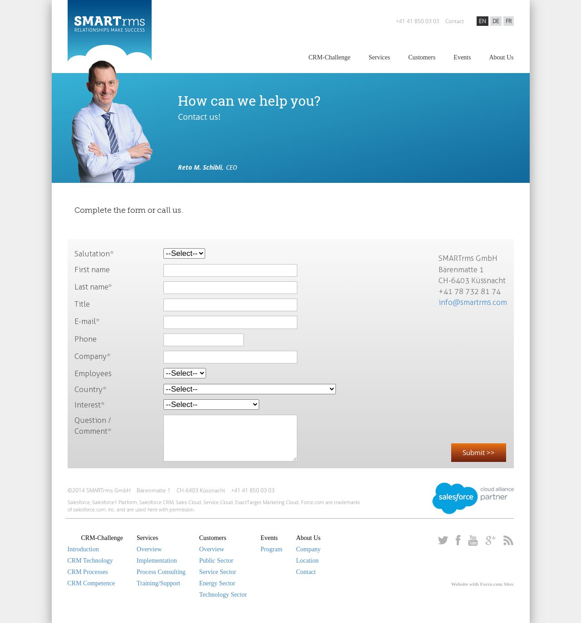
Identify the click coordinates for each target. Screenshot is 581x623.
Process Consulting (161, 572)
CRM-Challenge (329, 57)
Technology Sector (223, 594)
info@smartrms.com (472, 302)
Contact (454, 21)
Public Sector (216, 560)
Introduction (83, 549)
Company (308, 549)
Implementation (157, 560)
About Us (501, 57)
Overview (149, 549)
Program (271, 549)
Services (379, 57)
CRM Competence (91, 583)
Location (307, 560)
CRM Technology (90, 560)
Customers (421, 57)
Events (462, 57)
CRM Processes (88, 572)
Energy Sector (217, 583)
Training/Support (158, 583)
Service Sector (217, 572)
